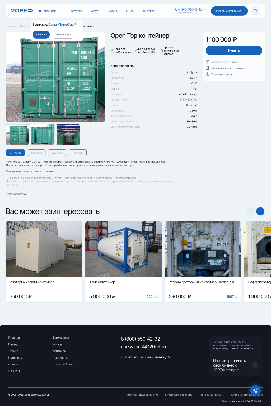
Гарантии (36, 152)
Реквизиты (60, 357)
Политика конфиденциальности (142, 395)
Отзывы (14, 371)
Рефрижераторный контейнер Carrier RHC (202, 282)
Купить (234, 50)
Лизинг (112, 11)
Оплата (13, 364)
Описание (15, 152)
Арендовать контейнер (224, 62)
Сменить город (63, 34)
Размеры (78, 152)
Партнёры (15, 357)
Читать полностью (16, 194)
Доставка (57, 152)
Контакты (149, 11)
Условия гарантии (221, 74)
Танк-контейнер (102, 282)
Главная (10, 26)
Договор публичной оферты (179, 395)
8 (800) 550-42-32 (190, 9)
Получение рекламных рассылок (246, 395)
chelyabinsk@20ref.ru (143, 347)
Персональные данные (211, 395)
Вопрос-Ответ (63, 364)
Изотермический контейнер (32, 282)
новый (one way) (188, 94)
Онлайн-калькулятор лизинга (228, 68)
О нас (130, 11)
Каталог (76, 11)
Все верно (41, 34)
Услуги (95, 11)
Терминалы (61, 337)
